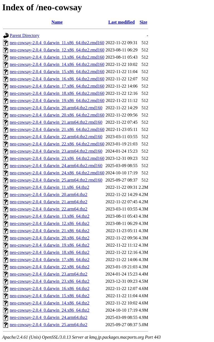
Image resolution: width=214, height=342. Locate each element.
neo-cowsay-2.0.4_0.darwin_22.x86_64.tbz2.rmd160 (57, 144)
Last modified (121, 22)
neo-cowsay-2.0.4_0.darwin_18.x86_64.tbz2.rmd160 (57, 93)
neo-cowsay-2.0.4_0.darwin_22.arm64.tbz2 (48, 209)
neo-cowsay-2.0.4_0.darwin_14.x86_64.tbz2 (49, 303)
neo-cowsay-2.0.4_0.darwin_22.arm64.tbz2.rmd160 (56, 136)
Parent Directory (24, 35)
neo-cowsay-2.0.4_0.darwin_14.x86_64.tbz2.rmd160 (57, 64)
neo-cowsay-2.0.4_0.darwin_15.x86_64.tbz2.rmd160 (57, 71)
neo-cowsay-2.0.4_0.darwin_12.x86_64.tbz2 (49, 223)
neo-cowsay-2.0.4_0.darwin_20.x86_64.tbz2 (49, 238)
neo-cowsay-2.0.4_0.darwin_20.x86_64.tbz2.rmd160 (57, 115)
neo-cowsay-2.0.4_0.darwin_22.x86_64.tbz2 (49, 266)
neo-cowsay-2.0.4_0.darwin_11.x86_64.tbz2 (49, 187)
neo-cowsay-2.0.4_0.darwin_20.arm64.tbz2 (48, 194)
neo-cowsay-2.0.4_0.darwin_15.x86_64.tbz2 (49, 295)
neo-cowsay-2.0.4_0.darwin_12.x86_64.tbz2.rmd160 (57, 50)
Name (57, 22)
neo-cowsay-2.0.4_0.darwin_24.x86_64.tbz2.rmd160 (57, 172)
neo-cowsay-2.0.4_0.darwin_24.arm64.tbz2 (48, 317)
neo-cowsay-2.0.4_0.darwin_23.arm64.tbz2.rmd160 (56, 151)
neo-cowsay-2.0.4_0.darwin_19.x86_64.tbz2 (49, 245)
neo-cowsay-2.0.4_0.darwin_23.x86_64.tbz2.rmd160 (57, 158)
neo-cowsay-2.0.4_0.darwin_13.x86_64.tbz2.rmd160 (57, 57)
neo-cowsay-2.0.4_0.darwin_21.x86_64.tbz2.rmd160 (57, 129)
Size (143, 22)
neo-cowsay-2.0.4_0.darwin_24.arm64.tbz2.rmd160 (56, 165)
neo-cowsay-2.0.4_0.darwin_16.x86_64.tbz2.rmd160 (57, 78)
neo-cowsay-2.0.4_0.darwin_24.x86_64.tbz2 (49, 310)
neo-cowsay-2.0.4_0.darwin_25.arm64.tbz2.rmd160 (56, 180)
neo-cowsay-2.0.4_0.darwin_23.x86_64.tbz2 (49, 281)
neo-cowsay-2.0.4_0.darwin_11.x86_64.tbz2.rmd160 (57, 42)
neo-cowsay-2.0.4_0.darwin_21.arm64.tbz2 (48, 201)
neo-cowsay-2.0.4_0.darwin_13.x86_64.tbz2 (49, 216)
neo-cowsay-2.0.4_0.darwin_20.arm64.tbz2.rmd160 (56, 107)
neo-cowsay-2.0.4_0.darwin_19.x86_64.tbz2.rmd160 (57, 100)
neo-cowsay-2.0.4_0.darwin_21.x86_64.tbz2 (49, 230)
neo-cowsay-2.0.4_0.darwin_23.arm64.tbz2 (48, 274)
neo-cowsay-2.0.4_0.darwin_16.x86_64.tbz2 (49, 288)
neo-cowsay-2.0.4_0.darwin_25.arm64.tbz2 (48, 324)
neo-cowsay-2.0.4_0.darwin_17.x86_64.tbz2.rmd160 (57, 86)
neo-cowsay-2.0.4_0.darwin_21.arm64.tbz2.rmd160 (56, 122)
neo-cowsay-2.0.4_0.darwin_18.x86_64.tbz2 (49, 252)
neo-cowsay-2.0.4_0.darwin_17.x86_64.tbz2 (49, 259)
